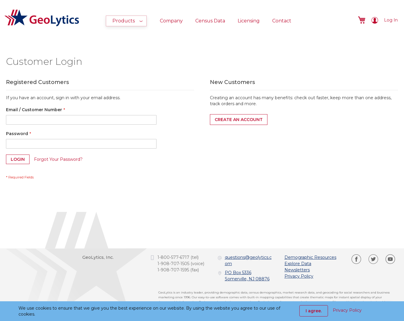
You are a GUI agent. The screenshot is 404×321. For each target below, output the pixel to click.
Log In (391, 20)
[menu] (202, 21)
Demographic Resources (310, 257)
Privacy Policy (298, 276)
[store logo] (41, 17)
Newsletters (297, 270)
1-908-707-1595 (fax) (178, 270)
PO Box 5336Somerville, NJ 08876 (247, 276)
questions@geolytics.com (248, 260)
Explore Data (297, 263)
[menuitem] (126, 21)
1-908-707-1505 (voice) (180, 263)
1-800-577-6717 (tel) (178, 257)
